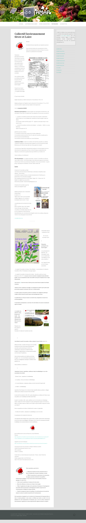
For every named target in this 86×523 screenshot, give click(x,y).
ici (20, 282)
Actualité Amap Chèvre (61, 51)
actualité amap (59, 48)
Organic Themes (20, 518)
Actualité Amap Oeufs (61, 55)
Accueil (20, 24)
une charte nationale (65, 35)
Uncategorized (59, 70)
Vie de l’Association (43, 24)
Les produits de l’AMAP (30, 24)
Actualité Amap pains (60, 58)
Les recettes (64, 24)
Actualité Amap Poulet (61, 63)
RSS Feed (25, 518)
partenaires (55, 24)
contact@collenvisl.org (19, 218)
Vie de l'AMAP (59, 72)
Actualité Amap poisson (61, 60)
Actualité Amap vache (61, 65)
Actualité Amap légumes (61, 53)
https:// (16, 445)
